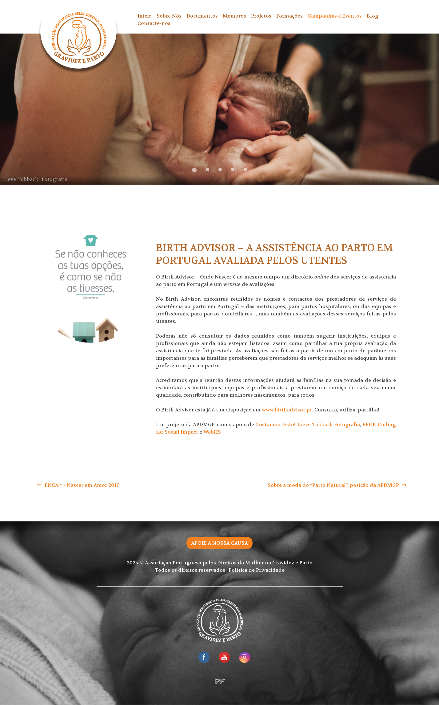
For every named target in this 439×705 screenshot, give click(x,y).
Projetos (261, 16)
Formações (289, 16)
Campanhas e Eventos (335, 16)
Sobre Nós (169, 16)
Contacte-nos (154, 23)
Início (145, 16)
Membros (234, 16)
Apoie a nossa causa (219, 543)
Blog (372, 16)
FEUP (368, 424)
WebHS (212, 432)
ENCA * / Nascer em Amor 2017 (82, 485)
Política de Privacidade (257, 570)
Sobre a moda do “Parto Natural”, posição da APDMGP (333, 485)
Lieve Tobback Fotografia (329, 424)
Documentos (202, 16)
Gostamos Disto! (275, 424)
